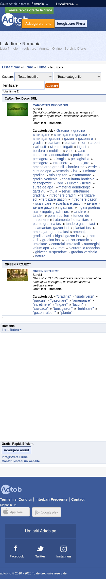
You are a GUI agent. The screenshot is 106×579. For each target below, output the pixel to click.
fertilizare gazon (54, 199)
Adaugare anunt (38, 24)
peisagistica (80, 159)
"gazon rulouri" (44, 313)
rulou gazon (58, 175)
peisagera (40, 163)
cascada (62, 171)
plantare (54, 143)
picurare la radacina (84, 248)
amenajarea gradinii (48, 167)
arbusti (40, 147)
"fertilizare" (85, 308)
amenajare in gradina (70, 134)
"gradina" (63, 296)
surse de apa (43, 187)
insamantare (81, 175)
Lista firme (11, 67)
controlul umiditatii (65, 244)
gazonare (85, 139)
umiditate (40, 244)
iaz (75, 171)
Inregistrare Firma (71, 24)
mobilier (55, 151)
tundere (80, 211)
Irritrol (86, 183)
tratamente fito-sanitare (71, 220)
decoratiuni (60, 155)
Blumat (58, 248)
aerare (92, 203)
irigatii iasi (65, 207)
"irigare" (61, 304)
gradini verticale (45, 179)
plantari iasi (83, 228)
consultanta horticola (78, 179)
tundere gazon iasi (80, 224)
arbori (95, 143)
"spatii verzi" (84, 296)
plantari (70, 143)
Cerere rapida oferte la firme (29, 10)
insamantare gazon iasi (51, 228)
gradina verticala (84, 252)
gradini (38, 143)
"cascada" (40, 308)
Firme (28, 67)
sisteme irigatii (61, 147)
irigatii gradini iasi (55, 211)
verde (92, 167)
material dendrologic (75, 187)
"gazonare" (58, 300)
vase (70, 151)
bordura (39, 151)
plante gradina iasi (47, 224)
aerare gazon (43, 207)
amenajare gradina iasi (51, 232)
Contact (77, 499)
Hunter (72, 183)
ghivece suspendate (51, 252)
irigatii (81, 147)
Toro (59, 183)
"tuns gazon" (63, 308)
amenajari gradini (46, 139)
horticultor (76, 167)
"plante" (66, 313)
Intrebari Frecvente (51, 499)
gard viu (39, 191)
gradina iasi (51, 240)
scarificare (43, 203)
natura (40, 256)
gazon (69, 139)
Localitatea (65, 4)
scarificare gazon (69, 203)
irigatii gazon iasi (68, 236)
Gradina (62, 130)
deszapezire (42, 183)
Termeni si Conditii (16, 499)
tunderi (38, 216)
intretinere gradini (62, 195)
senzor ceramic (77, 240)
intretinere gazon (84, 199)
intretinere (60, 163)
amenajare (81, 163)
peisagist (59, 159)
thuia (53, 191)
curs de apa (42, 171)
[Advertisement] (52, 388)
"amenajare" (81, 300)
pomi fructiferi (58, 216)
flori (83, 143)
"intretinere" (42, 304)
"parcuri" (39, 300)
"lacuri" (77, 304)
